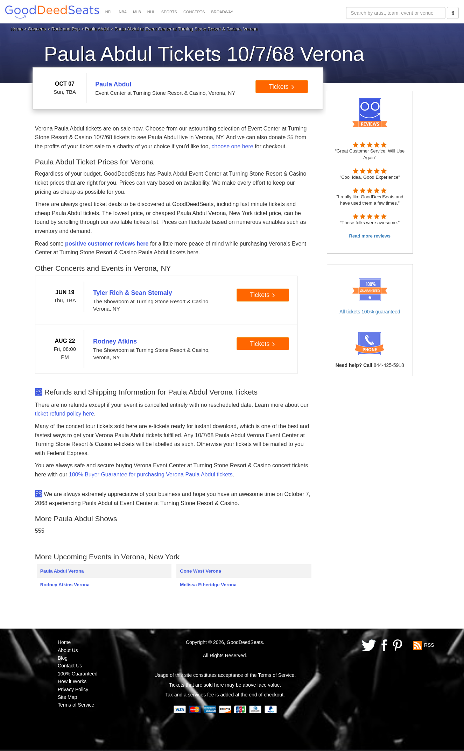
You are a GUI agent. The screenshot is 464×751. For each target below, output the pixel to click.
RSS (429, 645)
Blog (63, 658)
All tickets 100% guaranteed (369, 311)
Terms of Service (76, 705)
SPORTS (169, 12)
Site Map (67, 697)
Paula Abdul (97, 28)
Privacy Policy (73, 689)
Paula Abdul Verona (62, 571)
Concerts (37, 28)
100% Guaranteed (78, 673)
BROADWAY (222, 12)
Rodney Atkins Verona (65, 584)
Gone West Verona (200, 571)
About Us (68, 650)
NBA (123, 12)
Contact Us (70, 665)
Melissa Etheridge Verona (208, 584)
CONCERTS (194, 12)
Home (16, 28)
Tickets (281, 86)
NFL (109, 12)
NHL (151, 12)
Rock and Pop (65, 28)
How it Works (72, 681)
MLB (137, 12)
